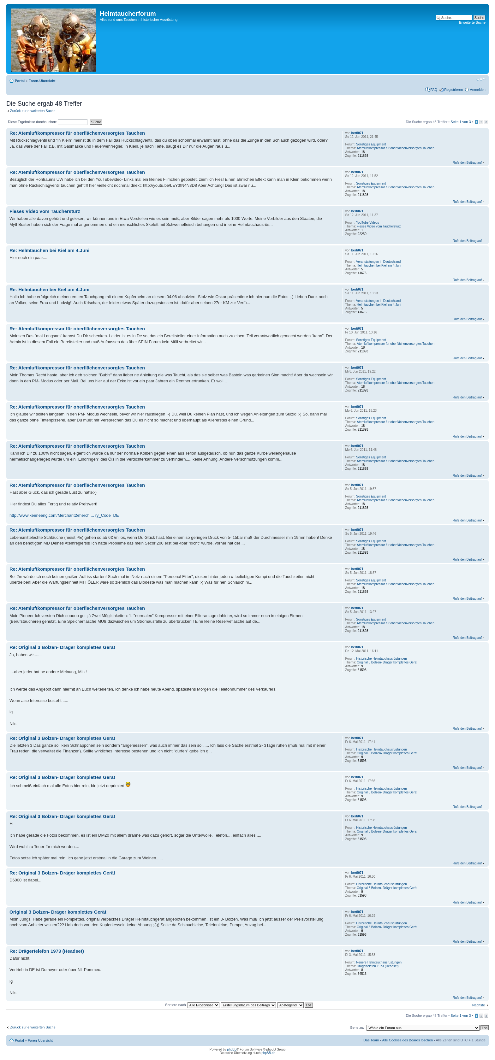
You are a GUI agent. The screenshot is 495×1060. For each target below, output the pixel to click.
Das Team (371, 1040)
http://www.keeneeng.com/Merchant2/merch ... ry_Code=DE (64, 515)
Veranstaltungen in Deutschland (378, 261)
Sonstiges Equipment (371, 144)
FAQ (433, 89)
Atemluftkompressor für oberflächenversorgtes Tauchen (395, 148)
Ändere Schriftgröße (481, 79)
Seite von (460, 122)
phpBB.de (268, 1053)
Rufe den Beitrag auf (467, 162)
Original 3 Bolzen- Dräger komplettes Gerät (387, 662)
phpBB (231, 1049)
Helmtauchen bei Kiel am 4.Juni (379, 265)
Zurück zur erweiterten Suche (33, 111)
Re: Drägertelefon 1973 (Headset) (46, 951)
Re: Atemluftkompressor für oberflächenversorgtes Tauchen (77, 133)
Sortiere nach (175, 1005)
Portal (20, 81)
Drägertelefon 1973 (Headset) (377, 966)
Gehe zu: (357, 1027)
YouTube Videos (367, 222)
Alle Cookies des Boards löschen (407, 1040)
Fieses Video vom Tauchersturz (44, 211)
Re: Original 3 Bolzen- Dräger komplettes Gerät (62, 647)
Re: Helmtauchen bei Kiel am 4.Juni (49, 250)
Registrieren (453, 89)
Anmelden (478, 89)
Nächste (478, 1005)
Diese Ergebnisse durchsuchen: (47, 122)
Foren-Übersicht (41, 81)
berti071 (357, 133)
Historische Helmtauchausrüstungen (381, 658)
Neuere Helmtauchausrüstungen (379, 962)
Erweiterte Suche (472, 22)
